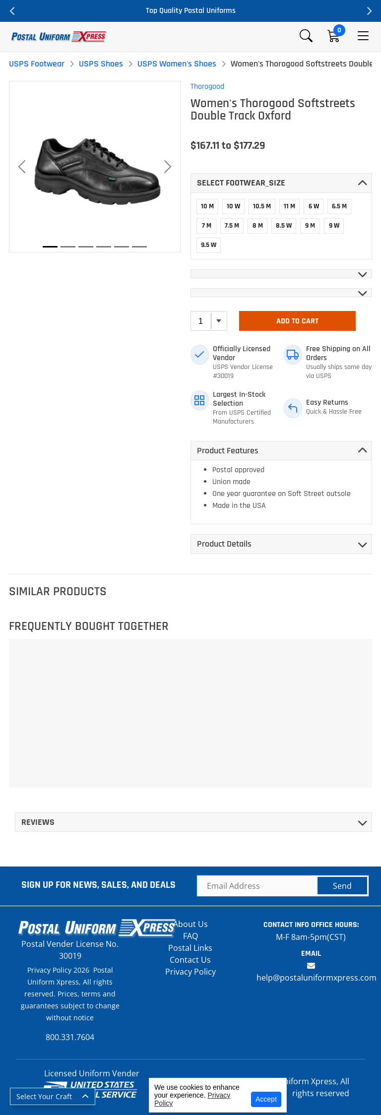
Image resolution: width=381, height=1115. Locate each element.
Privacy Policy (190, 971)
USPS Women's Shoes (176, 63)
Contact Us (190, 959)
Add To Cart (297, 321)
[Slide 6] (139, 246)
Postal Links (190, 947)
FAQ (190, 935)
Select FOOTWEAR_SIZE (241, 182)
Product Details (224, 544)
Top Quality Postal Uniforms (191, 10)
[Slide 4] (103, 246)
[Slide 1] (50, 246)
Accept (266, 1099)
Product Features (227, 450)
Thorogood (207, 86)
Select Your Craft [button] (44, 1096)
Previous (12, 11)
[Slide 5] (121, 246)
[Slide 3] (85, 246)
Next (369, 11)
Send (342, 885)
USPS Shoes (101, 63)
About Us (190, 924)
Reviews (38, 822)
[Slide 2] (68, 246)
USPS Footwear (36, 63)
